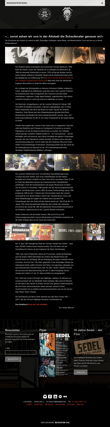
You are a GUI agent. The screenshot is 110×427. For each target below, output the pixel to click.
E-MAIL (29, 404)
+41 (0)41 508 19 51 (79, 402)
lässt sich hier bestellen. (38, 304)
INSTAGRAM (60, 404)
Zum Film (81, 372)
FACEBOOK (49, 404)
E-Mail (7, 348)
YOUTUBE (70, 404)
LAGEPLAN (38, 404)
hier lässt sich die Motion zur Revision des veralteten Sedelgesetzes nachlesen (44, 79)
